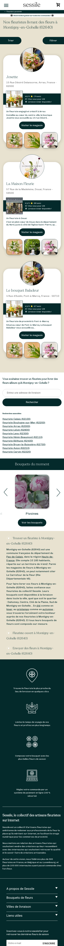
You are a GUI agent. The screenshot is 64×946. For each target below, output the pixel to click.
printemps (23, 609)
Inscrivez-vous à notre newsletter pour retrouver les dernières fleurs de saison (27, 933)
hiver (9, 609)
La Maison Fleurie (20, 183)
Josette (12, 76)
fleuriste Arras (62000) (16, 426)
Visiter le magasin (32, 125)
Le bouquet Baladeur (22, 290)
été (38, 605)
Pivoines (32, 513)
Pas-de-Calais (14, 556)
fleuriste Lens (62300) (15, 433)
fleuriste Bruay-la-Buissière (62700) (24, 444)
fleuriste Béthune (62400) (17, 440)
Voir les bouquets (32, 522)
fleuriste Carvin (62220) (16, 451)
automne (47, 609)
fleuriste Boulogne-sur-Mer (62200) (23, 422)
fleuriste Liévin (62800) (16, 429)
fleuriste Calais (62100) (16, 418)
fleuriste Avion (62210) (16, 448)
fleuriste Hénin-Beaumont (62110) (22, 437)
